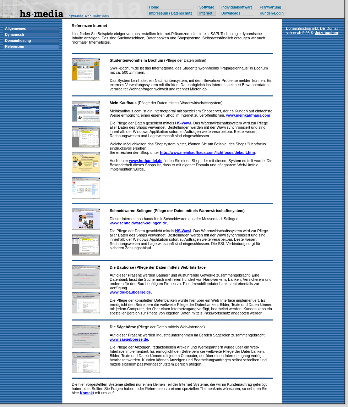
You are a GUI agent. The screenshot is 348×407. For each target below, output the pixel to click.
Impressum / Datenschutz (170, 13)
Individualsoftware (236, 7)
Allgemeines (15, 28)
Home (154, 7)
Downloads (230, 13)
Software (206, 7)
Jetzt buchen (326, 32)
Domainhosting (18, 41)
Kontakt (87, 393)
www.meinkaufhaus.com (248, 115)
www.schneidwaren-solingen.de (138, 223)
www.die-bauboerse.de (130, 292)
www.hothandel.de (146, 160)
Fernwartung (270, 7)
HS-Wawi (183, 123)
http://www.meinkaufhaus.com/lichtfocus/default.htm (207, 152)
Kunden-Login (272, 13)
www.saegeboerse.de (129, 339)
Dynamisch (14, 35)
